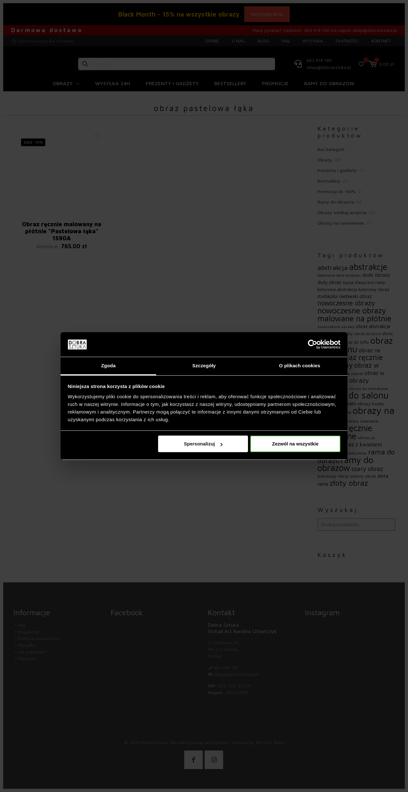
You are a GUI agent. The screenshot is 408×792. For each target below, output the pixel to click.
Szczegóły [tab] (203, 365)
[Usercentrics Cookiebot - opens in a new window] (312, 344)
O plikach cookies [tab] (299, 365)
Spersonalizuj (203, 443)
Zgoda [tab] (108, 365)
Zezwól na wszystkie (295, 443)
